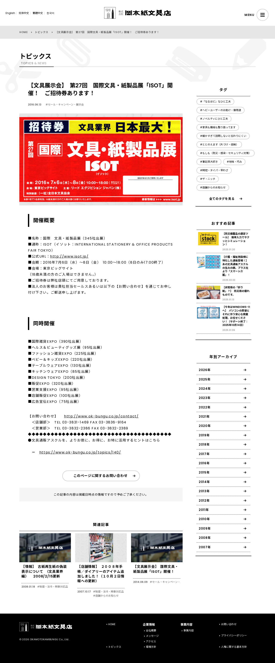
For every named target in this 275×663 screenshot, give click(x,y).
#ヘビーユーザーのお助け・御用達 (220, 110)
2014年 (204, 482)
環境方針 (151, 647)
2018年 (204, 444)
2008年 (205, 538)
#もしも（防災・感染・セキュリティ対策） (225, 153)
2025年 (205, 379)
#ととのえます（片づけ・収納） (219, 144)
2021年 (204, 416)
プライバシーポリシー (234, 635)
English (10, 13)
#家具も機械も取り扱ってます (217, 127)
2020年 (205, 426)
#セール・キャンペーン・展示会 (65, 104)
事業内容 (188, 630)
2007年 (205, 547)
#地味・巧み (234, 161)
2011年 (204, 510)
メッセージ (152, 636)
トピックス (41, 32)
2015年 (204, 472)
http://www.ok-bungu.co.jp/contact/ (101, 416)
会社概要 (151, 630)
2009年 (205, 528)
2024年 (205, 388)
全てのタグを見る (222, 199)
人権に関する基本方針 (234, 647)
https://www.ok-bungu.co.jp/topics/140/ (80, 452)
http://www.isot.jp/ (69, 256)
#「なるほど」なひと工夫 (215, 101)
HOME (23, 32)
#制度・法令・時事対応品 (52, 586)
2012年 (204, 500)
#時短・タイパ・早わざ (214, 170)
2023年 (205, 398)
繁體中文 (38, 13)
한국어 (50, 13)
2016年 (204, 463)
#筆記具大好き (209, 161)
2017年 (204, 454)
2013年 (204, 491)
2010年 (204, 519)
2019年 (204, 435)
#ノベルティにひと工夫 (214, 119)
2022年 (205, 407)
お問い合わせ (229, 624)
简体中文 (24, 13)
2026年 (205, 370)
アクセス (151, 641)
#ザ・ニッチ (207, 179)
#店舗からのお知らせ (106, 595)
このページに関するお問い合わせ (100, 475)
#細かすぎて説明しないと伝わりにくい (223, 136)
